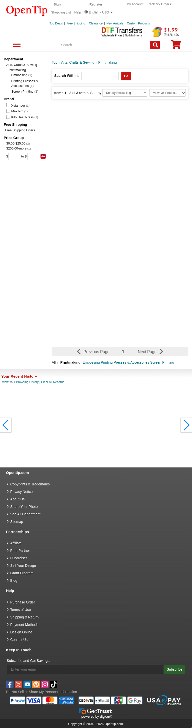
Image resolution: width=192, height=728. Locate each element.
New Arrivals (114, 23)
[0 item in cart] (176, 46)
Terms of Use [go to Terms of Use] (20, 610)
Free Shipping (75, 23)
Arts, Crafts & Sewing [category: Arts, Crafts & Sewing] (77, 62)
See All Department (16, 45)
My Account (134, 4)
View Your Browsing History (20, 382)
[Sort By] (124, 93)
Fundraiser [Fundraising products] (18, 558)
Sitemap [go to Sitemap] (16, 522)
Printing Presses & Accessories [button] (125, 362)
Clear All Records (52, 382)
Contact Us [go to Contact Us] (19, 640)
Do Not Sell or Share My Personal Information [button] (41, 692)
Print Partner (20, 551)
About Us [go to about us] (17, 499)
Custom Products (138, 23)
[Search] (155, 45)
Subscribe (174, 669)
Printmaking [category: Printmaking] (107, 62)
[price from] (14, 156)
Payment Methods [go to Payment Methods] (24, 625)
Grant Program (22, 573)
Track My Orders (159, 4)
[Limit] (167, 93)
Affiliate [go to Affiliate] (16, 543)
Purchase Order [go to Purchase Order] (22, 602)
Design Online (21, 632)
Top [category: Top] (55, 62)
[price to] (33, 156)
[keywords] (104, 45)
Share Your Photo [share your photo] (24, 507)
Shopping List (61, 12)
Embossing (21, 75)
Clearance (96, 23)
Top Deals (56, 23)
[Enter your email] (85, 669)
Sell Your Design (23, 566)
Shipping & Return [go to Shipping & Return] (24, 617)
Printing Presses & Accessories (24, 83)
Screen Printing (24, 91)
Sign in (59, 4)
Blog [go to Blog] (13, 580)
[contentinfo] (27, 10)
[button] (98, 12)
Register (96, 4)
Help (77, 12)
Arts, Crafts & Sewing (21, 65)
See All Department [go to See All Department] (25, 514)
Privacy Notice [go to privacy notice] (21, 492)
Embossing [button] (91, 362)
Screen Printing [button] (162, 362)
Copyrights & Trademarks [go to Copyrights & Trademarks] (30, 484)
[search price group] (43, 156)
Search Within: (66, 76)
